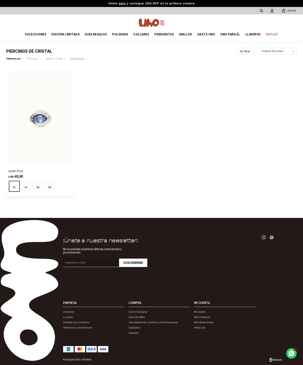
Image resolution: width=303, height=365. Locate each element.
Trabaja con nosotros (76, 322)
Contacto (68, 311)
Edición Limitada (66, 34)
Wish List (199, 327)
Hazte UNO (206, 34)
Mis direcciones (203, 322)
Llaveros (253, 34)
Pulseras (120, 34)
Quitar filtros (77, 58)
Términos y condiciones (77, 327)
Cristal (54, 58)
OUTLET (272, 34)
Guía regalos (96, 34)
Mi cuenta (200, 311)
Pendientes (164, 34)
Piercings (32, 58)
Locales (68, 317)
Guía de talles (137, 317)
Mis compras (202, 317)
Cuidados (134, 327)
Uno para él (230, 34)
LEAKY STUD (15, 171)
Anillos (185, 34)
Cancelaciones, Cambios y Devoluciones (153, 322)
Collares (141, 34)
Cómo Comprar (138, 311)
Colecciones (36, 34)
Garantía (134, 332)
